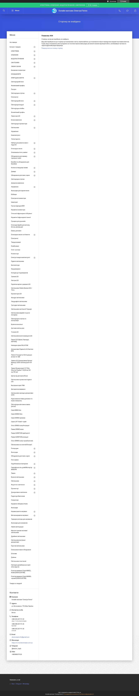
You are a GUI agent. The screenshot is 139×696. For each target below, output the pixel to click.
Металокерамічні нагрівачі (19, 515)
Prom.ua (79, 692)
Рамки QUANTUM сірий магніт (20, 433)
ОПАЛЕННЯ (14, 55)
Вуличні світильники (17, 477)
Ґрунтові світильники (18, 546)
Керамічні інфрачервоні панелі (21, 217)
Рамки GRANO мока (17, 429)
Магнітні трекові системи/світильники (19, 531)
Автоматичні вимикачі (18, 389)
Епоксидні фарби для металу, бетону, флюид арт (20, 226)
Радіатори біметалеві (18, 496)
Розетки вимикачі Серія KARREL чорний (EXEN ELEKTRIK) (21, 577)
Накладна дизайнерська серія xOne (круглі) (20, 566)
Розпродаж (14, 448)
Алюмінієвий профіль (18, 85)
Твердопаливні (16, 242)
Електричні (14, 97)
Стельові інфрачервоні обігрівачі (21, 213)
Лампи (13, 473)
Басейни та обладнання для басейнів (20, 163)
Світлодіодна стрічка (17, 93)
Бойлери (14, 194)
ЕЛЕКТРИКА (15, 51)
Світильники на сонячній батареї (21, 444)
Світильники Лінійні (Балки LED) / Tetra (21, 289)
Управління (14, 131)
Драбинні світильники (18, 536)
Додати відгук (127, 11)
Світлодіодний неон (17, 81)
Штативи (14, 553)
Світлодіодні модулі (17, 104)
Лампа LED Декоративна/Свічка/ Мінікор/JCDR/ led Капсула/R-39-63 (21, 362)
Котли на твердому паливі (19, 167)
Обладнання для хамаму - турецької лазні (19, 157)
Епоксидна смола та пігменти (20, 234)
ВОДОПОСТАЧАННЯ (17, 58)
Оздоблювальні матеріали (19, 464)
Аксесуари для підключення (20, 190)
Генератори (15, 500)
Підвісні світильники (17, 261)
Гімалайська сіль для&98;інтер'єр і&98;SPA (21, 468)
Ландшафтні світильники (19, 301)
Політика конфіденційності (86, 694)
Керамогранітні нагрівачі (19, 511)
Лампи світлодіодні (17, 527)
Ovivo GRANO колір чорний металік (22, 441)
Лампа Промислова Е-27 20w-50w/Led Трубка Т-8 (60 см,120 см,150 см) (21, 370)
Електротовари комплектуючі (20, 257)
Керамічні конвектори (18, 210)
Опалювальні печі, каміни (19, 152)
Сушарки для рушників (18, 221)
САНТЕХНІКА (15, 62)
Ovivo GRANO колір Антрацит (20, 425)
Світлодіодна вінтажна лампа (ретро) (20, 405)
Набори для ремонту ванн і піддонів (19, 144)
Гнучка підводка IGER (18, 206)
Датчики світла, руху (17, 328)
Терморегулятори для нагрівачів (21, 519)
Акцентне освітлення (18, 484)
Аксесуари (14, 452)
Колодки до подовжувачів (19, 273)
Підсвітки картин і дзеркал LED (20, 284)
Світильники (15, 127)
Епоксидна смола (16, 148)
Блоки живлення (16, 120)
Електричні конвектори (18, 198)
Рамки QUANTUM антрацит (19, 437)
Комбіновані (15, 246)
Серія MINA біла (16, 410)
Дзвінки (13, 557)
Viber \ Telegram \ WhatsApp (20, 684)
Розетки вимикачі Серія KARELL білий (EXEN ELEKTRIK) (21, 571)
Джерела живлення (17, 183)
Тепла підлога (15, 139)
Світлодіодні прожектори (19, 123)
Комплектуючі (15, 135)
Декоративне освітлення (19, 492)
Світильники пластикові (18, 561)
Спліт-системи (15, 250)
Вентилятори (15, 265)
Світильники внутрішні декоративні (18, 541)
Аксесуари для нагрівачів (19, 523)
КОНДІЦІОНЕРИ (16, 74)
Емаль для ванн (16, 230)
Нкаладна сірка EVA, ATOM (19, 345)
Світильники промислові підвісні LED (21, 380)
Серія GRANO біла (16, 414)
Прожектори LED (16, 294)
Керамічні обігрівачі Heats (19, 504)
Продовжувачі (15, 269)
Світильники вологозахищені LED (21, 336)
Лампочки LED (15, 116)
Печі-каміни (15, 460)
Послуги (13, 89)
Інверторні (14, 202)
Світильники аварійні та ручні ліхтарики (20, 314)
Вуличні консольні (17, 324)
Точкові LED (15, 332)
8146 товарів (92, 5)
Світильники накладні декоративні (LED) (22, 394)
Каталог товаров (15, 47)
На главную (13, 42)
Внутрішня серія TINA (18, 385)
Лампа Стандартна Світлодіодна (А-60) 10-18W (21, 356)
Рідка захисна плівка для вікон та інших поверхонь (21, 399)
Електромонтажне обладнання (21, 549)
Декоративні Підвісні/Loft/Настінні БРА (22, 350)
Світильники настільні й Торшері (21, 309)
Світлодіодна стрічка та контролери (18, 319)
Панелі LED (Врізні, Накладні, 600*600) (20, 340)
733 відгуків (112, 1)
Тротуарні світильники (18, 305)
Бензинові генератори (18, 70)
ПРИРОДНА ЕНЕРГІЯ (17, 78)
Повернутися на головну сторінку (52, 48)
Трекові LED (15, 276)
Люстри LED (15, 280)
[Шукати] (4, 11)
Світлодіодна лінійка (17, 108)
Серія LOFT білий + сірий (18, 421)
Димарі (13, 171)
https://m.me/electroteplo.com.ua (22, 643)
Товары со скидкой (16, 583)
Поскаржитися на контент (71, 694)
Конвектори (15, 253)
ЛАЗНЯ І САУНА (16, 66)
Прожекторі (15, 488)
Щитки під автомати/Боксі (19, 376)
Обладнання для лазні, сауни (20, 175)
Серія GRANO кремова (18, 418)
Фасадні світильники (17, 297)
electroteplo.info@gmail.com (20, 637)
